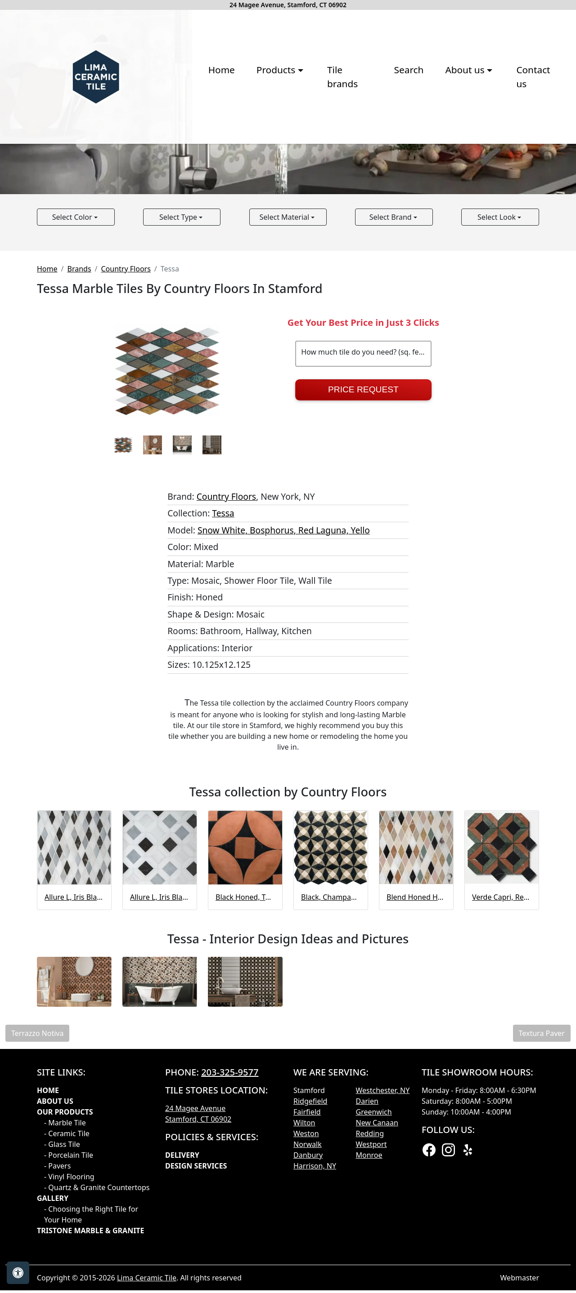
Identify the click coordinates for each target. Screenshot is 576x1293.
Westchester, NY (383, 1255)
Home (122, 154)
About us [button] (370, 154)
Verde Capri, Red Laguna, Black (501, 1062)
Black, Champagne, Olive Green (330, 1062)
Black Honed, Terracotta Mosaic (245, 1062)
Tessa (223, 678)
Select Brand (391, 382)
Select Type (179, 382)
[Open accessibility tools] (18, 1273)
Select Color (73, 382)
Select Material (285, 382)
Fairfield (307, 1277)
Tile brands (252, 154)
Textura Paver (542, 1198)
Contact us (443, 154)
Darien (367, 1266)
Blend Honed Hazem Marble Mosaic (416, 1062)
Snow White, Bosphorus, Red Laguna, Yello (284, 695)
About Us (55, 1266)
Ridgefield (310, 1266)
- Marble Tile (65, 1288)
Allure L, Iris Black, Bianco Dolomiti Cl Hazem (74, 1062)
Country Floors (126, 433)
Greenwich (374, 1277)
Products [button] (178, 154)
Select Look (497, 382)
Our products (65, 1277)
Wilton (304, 1288)
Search (313, 154)
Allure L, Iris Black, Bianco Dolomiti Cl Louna (159, 1062)
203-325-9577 (229, 1237)
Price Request (363, 554)
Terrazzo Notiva (37, 1198)
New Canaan (377, 1288)
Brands (79, 433)
